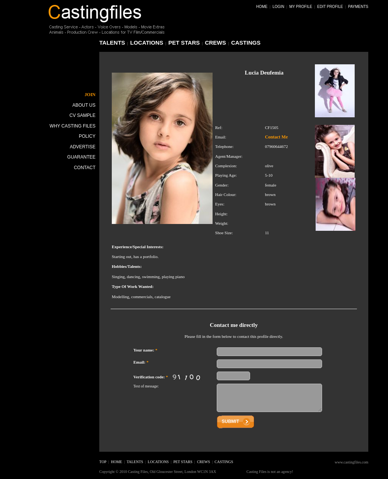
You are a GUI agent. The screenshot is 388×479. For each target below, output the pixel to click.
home (116, 462)
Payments (358, 7)
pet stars (184, 42)
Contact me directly (234, 325)
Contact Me (276, 137)
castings (246, 42)
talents (112, 42)
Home (262, 7)
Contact (84, 167)
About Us (83, 105)
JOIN (89, 94)
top (102, 462)
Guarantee (81, 157)
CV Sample (82, 115)
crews (215, 42)
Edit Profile (330, 7)
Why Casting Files (72, 126)
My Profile (300, 7)
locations (146, 42)
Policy (87, 136)
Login (278, 7)
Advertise (82, 146)
